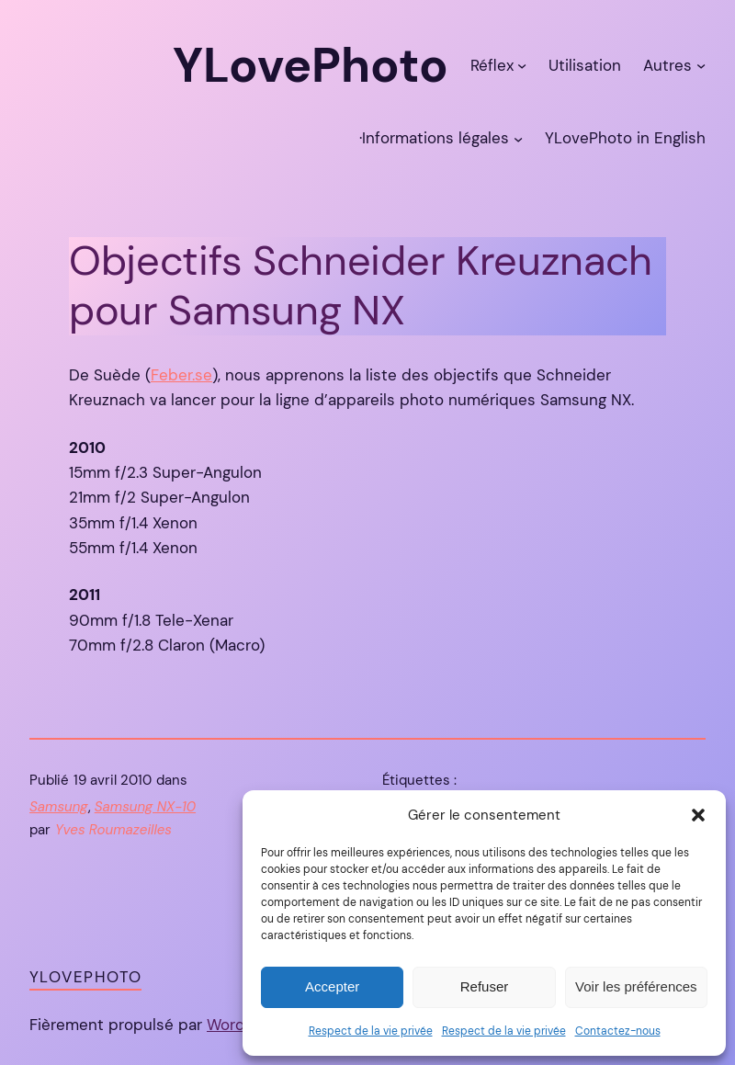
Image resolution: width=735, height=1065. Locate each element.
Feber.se (181, 375)
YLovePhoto (85, 977)
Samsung (58, 807)
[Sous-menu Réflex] (521, 65)
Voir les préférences (636, 986)
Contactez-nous (618, 1031)
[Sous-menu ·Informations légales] (518, 137)
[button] (698, 815)
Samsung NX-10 (145, 807)
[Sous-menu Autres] (701, 65)
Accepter (332, 986)
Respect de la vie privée (371, 1031)
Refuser (484, 986)
